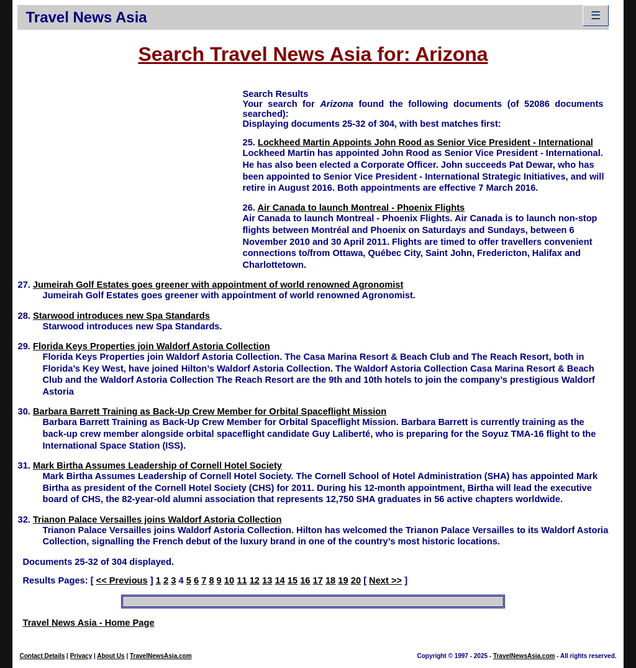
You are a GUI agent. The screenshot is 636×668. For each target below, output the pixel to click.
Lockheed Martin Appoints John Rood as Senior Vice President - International (425, 142)
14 (279, 580)
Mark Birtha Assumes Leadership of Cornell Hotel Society (157, 465)
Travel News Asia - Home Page (88, 623)
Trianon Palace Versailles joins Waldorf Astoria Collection (157, 519)
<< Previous (122, 580)
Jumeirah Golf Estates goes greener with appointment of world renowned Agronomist (218, 285)
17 (318, 580)
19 (343, 580)
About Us (110, 655)
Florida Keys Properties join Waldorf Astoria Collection (151, 346)
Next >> (385, 580)
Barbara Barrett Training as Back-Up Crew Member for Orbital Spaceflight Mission (209, 411)
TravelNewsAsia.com (161, 655)
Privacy (81, 655)
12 (255, 580)
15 (293, 580)
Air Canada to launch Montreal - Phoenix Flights (361, 208)
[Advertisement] (129, 175)
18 (330, 580)
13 (267, 580)
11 (242, 580)
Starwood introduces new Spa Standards (121, 316)
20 (356, 580)
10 (229, 580)
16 (305, 580)
